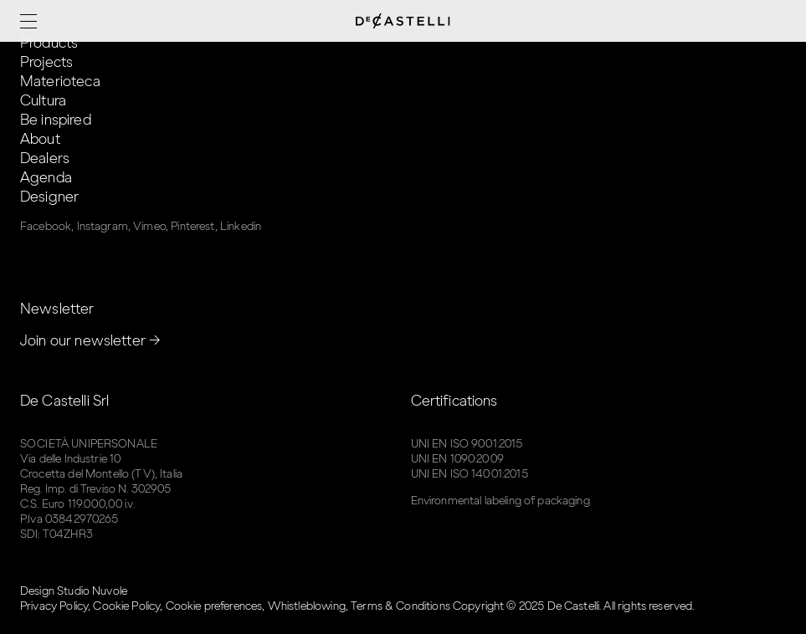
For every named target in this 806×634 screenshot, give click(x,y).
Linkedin (240, 226)
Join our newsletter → (90, 340)
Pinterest (192, 226)
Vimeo (149, 226)
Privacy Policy (54, 606)
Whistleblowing (307, 606)
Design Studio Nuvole (73, 591)
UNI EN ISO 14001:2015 (469, 474)
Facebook (45, 226)
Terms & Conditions (400, 606)
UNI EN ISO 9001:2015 (467, 444)
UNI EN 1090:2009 (457, 459)
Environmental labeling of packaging (500, 500)
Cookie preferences (214, 606)
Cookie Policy (126, 606)
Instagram (102, 226)
